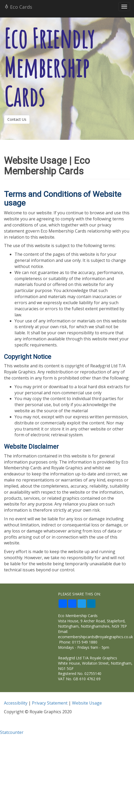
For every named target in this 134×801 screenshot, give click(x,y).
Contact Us (16, 119)
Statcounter (11, 732)
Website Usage (87, 703)
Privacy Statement (50, 703)
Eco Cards (18, 7)
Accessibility (15, 703)
